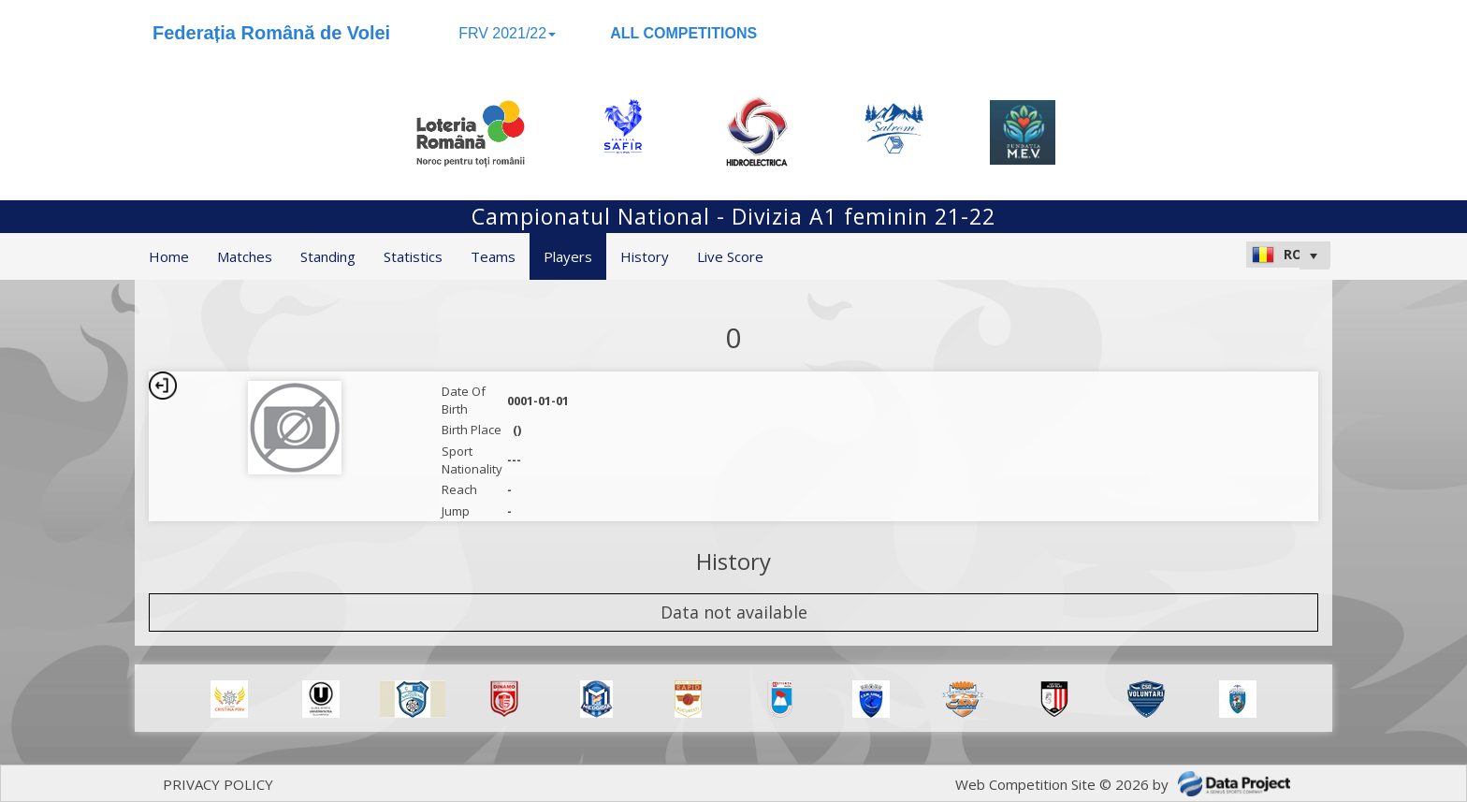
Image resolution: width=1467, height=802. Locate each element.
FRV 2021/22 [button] (507, 33)
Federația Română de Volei (271, 32)
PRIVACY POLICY (218, 784)
